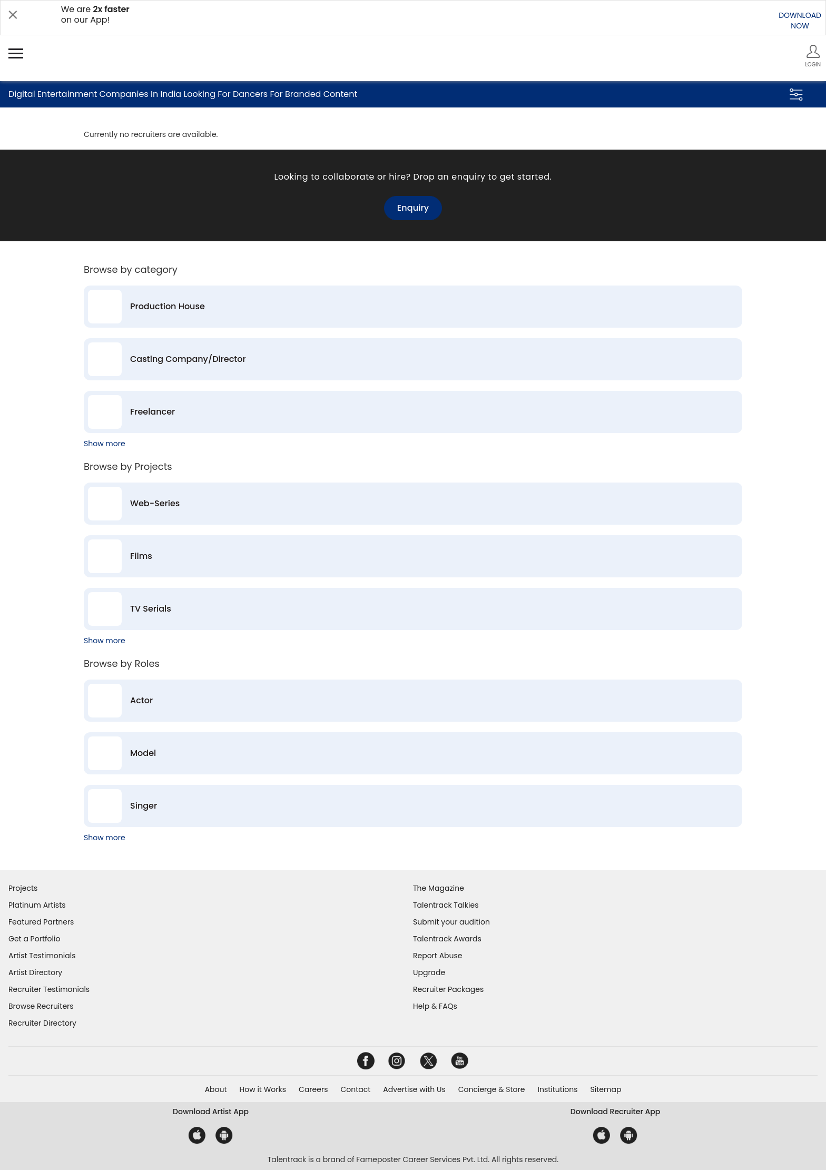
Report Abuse (438, 955)
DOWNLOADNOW (800, 20)
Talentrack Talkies (445, 905)
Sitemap (606, 1089)
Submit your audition (451, 922)
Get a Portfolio (34, 939)
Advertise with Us (414, 1089)
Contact (355, 1089)
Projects (22, 888)
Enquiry (413, 208)
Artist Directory (35, 972)
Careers (313, 1089)
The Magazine (438, 888)
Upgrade (429, 972)
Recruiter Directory (42, 1023)
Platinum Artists (37, 905)
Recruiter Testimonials (49, 989)
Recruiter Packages (448, 989)
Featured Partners (41, 922)
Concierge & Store (491, 1089)
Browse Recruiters (41, 1006)
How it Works (263, 1089)
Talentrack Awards (447, 939)
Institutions (557, 1089)
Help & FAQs (435, 1006)
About (216, 1089)
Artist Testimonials (41, 955)
